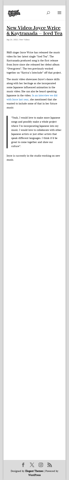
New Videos (24, 39)
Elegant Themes (34, 471)
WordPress (34, 475)
